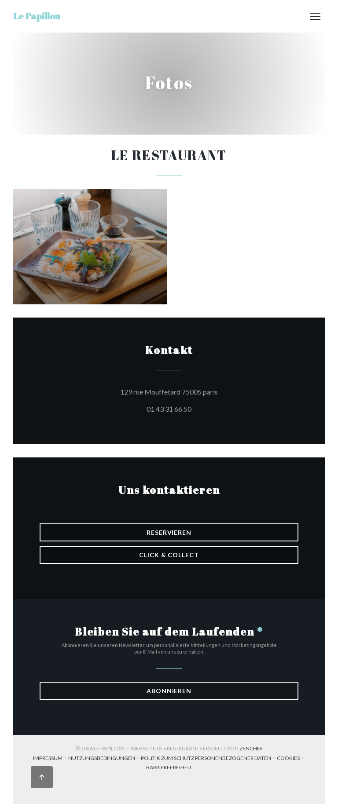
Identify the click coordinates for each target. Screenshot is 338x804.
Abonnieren (169, 690)
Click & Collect (169, 555)
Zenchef (251, 748)
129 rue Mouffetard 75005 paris (209, 390)
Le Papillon (36, 16)
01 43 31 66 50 (169, 409)
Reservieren (169, 532)
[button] (315, 16)
